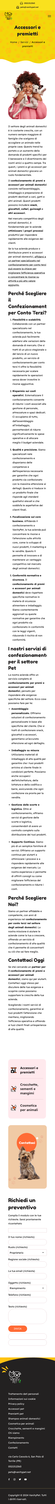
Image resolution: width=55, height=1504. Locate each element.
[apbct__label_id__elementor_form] (27, 1343)
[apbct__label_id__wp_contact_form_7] (27, 1336)
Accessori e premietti (29, 1070)
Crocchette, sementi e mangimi (29, 1089)
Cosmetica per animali (29, 1107)
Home (13, 42)
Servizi (24, 42)
